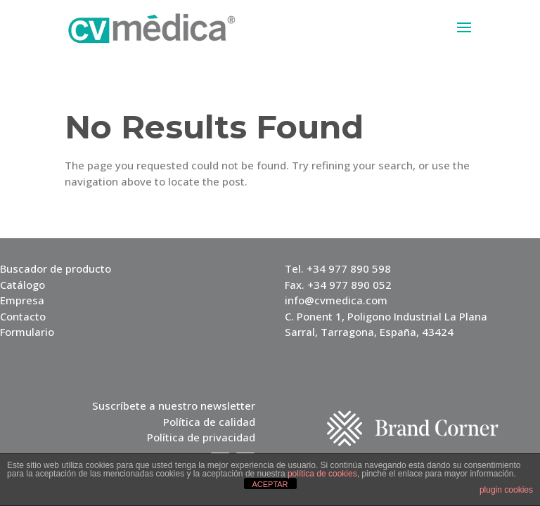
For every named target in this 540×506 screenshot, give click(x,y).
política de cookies (322, 474)
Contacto (23, 316)
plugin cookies (506, 490)
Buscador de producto (55, 268)
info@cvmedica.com (336, 300)
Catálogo (22, 285)
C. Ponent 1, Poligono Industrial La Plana (386, 316)
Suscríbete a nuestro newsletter (173, 405)
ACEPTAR (270, 484)
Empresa (22, 300)
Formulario (27, 332)
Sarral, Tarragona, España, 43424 (369, 332)
